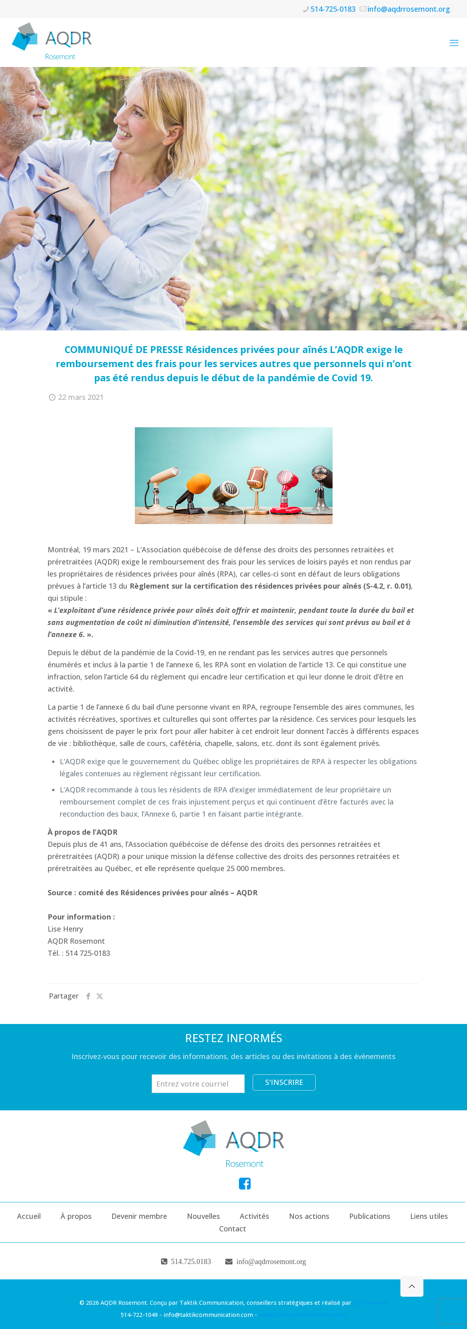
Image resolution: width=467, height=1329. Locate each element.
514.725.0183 (191, 1261)
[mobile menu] (454, 42)
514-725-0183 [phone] (333, 9)
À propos (76, 1216)
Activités (254, 1216)
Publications (369, 1216)
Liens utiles (429, 1216)
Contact (232, 1228)
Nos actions (309, 1216)
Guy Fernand (370, 1302)
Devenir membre (139, 1216)
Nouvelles (203, 1216)
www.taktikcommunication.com (302, 1315)
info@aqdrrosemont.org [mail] (409, 9)
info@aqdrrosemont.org (271, 1261)
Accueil (29, 1216)
